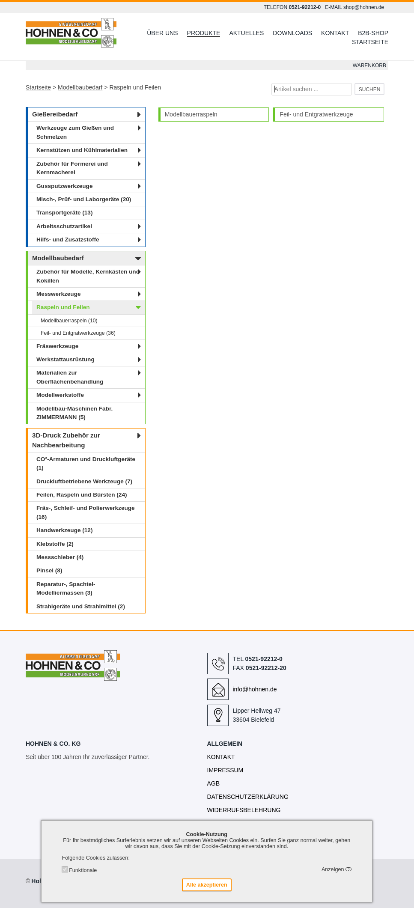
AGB (213, 783)
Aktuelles (246, 33)
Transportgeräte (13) (64, 212)
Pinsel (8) (49, 570)
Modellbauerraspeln (191, 114)
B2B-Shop (373, 33)
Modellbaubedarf (80, 87)
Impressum (225, 770)
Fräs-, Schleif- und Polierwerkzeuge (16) (85, 512)
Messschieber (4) (59, 557)
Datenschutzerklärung (248, 796)
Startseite (370, 42)
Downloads (292, 33)
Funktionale (83, 870)
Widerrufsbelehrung (244, 810)
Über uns (162, 33)
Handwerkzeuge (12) (64, 530)
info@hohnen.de (255, 689)
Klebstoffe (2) (55, 544)
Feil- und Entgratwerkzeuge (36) (78, 333)
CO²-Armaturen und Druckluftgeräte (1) (85, 463)
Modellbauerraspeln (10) (69, 321)
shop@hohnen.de (363, 7)
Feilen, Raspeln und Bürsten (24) (81, 494)
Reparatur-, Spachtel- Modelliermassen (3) (65, 588)
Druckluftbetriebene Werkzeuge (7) (84, 481)
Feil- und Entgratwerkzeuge (316, 114)
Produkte (203, 33)
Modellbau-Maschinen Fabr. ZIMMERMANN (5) (74, 412)
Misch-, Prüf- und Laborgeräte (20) (83, 199)
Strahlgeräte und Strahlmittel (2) (80, 606)
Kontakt (335, 33)
